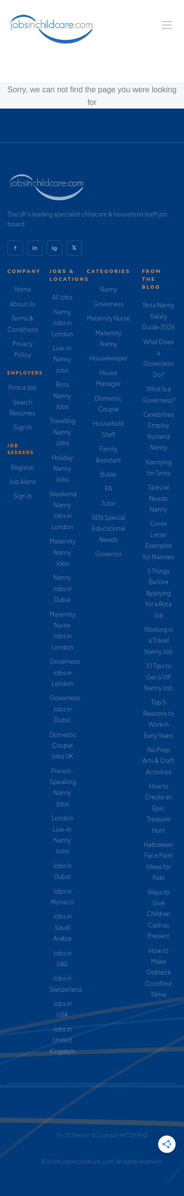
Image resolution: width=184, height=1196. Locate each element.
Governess (108, 304)
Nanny (108, 289)
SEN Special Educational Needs (109, 529)
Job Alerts (22, 482)
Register (22, 467)
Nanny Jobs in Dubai (62, 588)
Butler (108, 474)
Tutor (109, 503)
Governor (108, 554)
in (34, 248)
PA (108, 488)
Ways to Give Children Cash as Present (158, 914)
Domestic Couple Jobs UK (63, 746)
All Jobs (62, 297)
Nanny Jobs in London (62, 323)
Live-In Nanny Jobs (62, 359)
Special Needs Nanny (158, 498)
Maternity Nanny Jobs (63, 552)
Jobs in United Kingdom (62, 1040)
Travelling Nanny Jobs (63, 432)
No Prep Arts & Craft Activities (159, 761)
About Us (22, 304)
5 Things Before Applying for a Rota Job (158, 593)
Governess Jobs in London (65, 672)
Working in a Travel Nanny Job (158, 640)
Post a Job (22, 387)
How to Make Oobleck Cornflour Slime (158, 973)
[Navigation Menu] (167, 25)
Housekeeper (108, 358)
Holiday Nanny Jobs (62, 469)
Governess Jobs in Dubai (65, 709)
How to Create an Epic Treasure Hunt (158, 808)
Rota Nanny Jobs (62, 395)
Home (22, 289)
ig (54, 248)
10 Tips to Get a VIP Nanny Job (158, 677)
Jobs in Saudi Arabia (62, 927)
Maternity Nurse (108, 318)
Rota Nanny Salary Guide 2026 (158, 316)
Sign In (22, 427)
